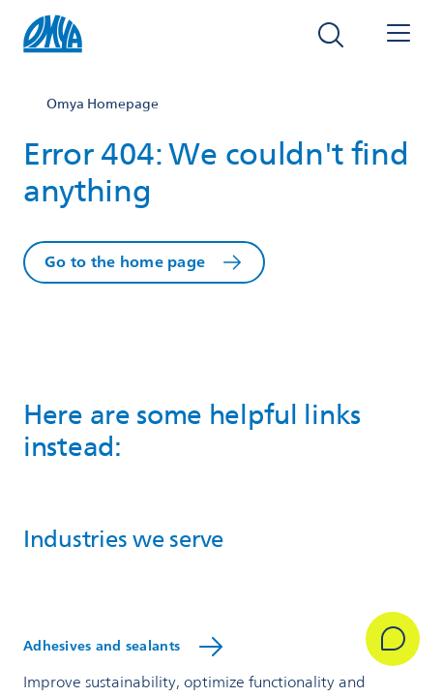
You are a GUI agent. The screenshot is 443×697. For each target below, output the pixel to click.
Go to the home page (124, 262)
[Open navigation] (398, 34)
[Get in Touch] (393, 639)
